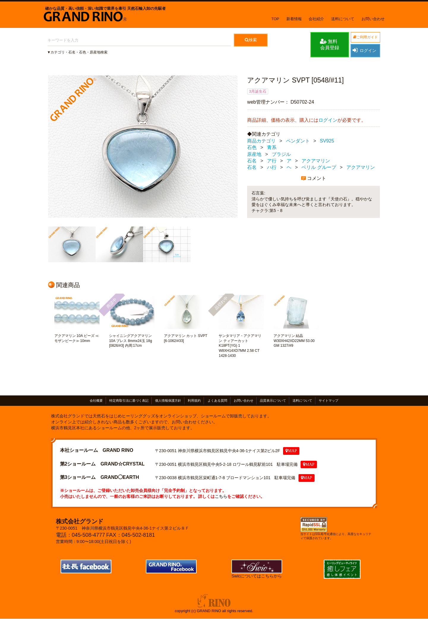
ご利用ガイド (365, 37)
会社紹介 (316, 19)
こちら (221, 496)
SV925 (327, 140)
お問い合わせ (373, 19)
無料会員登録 (329, 44)
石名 (252, 160)
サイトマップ (328, 400)
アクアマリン (315, 160)
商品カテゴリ (261, 140)
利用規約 (194, 400)
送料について (342, 19)
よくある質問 (217, 400)
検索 (251, 39)
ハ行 (272, 167)
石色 (252, 147)
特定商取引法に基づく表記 (129, 400)
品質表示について (273, 400)
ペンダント (298, 140)
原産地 (254, 154)
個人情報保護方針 (168, 400)
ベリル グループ (318, 167)
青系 (272, 147)
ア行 (272, 160)
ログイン (364, 50)
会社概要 (96, 400)
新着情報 (294, 19)
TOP (275, 19)
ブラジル (281, 154)
